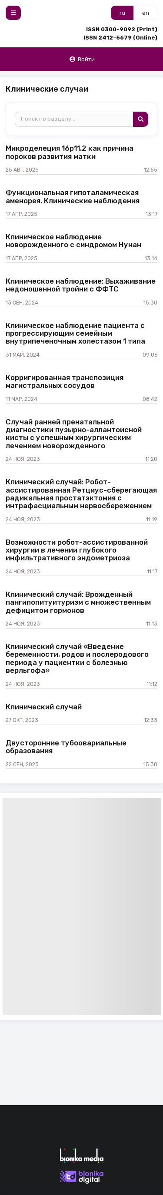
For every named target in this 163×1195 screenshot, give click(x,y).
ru (122, 13)
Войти (82, 59)
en (145, 13)
